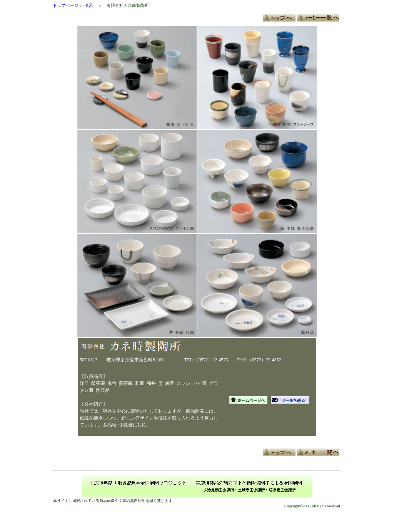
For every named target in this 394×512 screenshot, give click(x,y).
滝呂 (89, 5)
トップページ (65, 5)
